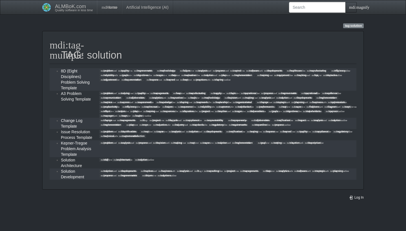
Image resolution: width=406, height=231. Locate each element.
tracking (300, 75)
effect (105, 111)
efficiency (338, 70)
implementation (242, 75)
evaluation (188, 75)
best (184, 79)
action (120, 111)
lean (177, 93)
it (142, 120)
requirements (238, 124)
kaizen (167, 106)
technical (107, 136)
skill (104, 159)
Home (109, 7)
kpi (315, 75)
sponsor (332, 111)
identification (127, 131)
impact (300, 120)
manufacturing (316, 70)
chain (231, 93)
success (123, 102)
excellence (329, 93)
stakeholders (312, 111)
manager (107, 115)
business (316, 102)
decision (231, 97)
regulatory (216, 124)
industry (178, 124)
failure (185, 70)
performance (264, 106)
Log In (356, 197)
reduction (160, 124)
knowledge (164, 102)
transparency (237, 120)
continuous (149, 106)
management (159, 93)
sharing (217, 79)
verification (282, 120)
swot (346, 106)
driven (147, 175)
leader (137, 115)
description (313, 142)
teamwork (201, 102)
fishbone (312, 106)
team (123, 115)
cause (296, 106)
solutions (164, 175)
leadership (220, 102)
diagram (331, 106)
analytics (156, 97)
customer (223, 106)
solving (123, 93)
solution (207, 75)
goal (262, 142)
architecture (122, 159)
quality (123, 70)
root (282, 106)
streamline (259, 124)
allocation (187, 111)
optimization (336, 102)
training (263, 75)
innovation (175, 97)
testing (252, 131)
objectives (141, 75)
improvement (143, 70)
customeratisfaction (132, 136)
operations (248, 93)
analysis (201, 70)
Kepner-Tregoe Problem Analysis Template (76, 149)
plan (222, 75)
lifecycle (172, 120)
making (248, 97)
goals (124, 75)
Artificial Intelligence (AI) (147, 7)
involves (147, 171)
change (262, 102)
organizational (242, 102)
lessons (152, 79)
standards (196, 124)
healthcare (294, 70)
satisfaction (243, 106)
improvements (127, 175)
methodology (166, 70)
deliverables (255, 111)
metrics (106, 102)
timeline (221, 111)
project (204, 111)
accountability (213, 120)
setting (276, 142)
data (172, 75)
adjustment (108, 79)
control (235, 70)
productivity (109, 106)
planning (298, 102)
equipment (281, 75)
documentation (132, 79)
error (143, 124)
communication (111, 97)
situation (293, 142)
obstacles (330, 75)
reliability (107, 75)
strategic (279, 102)
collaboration (135, 97)
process (219, 70)
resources (167, 111)
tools (192, 97)
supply (216, 93)
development (273, 70)
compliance (191, 120)
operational (309, 93)
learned (169, 79)
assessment (143, 102)
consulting (211, 171)
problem (107, 70)
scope (158, 75)
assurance (185, 106)
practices (200, 79)
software (252, 70)
